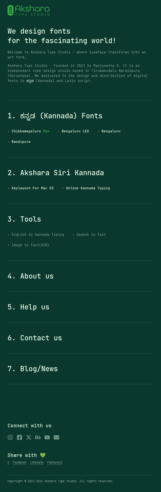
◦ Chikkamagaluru (28, 131)
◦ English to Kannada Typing (36, 234)
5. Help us (28, 307)
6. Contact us (35, 337)
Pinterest (54, 462)
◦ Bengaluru (109, 131)
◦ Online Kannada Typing (86, 188)
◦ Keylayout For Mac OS (31, 188)
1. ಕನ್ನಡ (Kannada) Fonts (55, 115)
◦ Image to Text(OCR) (28, 245)
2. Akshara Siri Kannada (56, 172)
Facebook (19, 462)
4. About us (31, 276)
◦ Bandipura (19, 141)
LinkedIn (37, 462)
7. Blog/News (33, 368)
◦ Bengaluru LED (73, 131)
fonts (59, 31)
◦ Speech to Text (89, 234)
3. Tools (24, 219)
